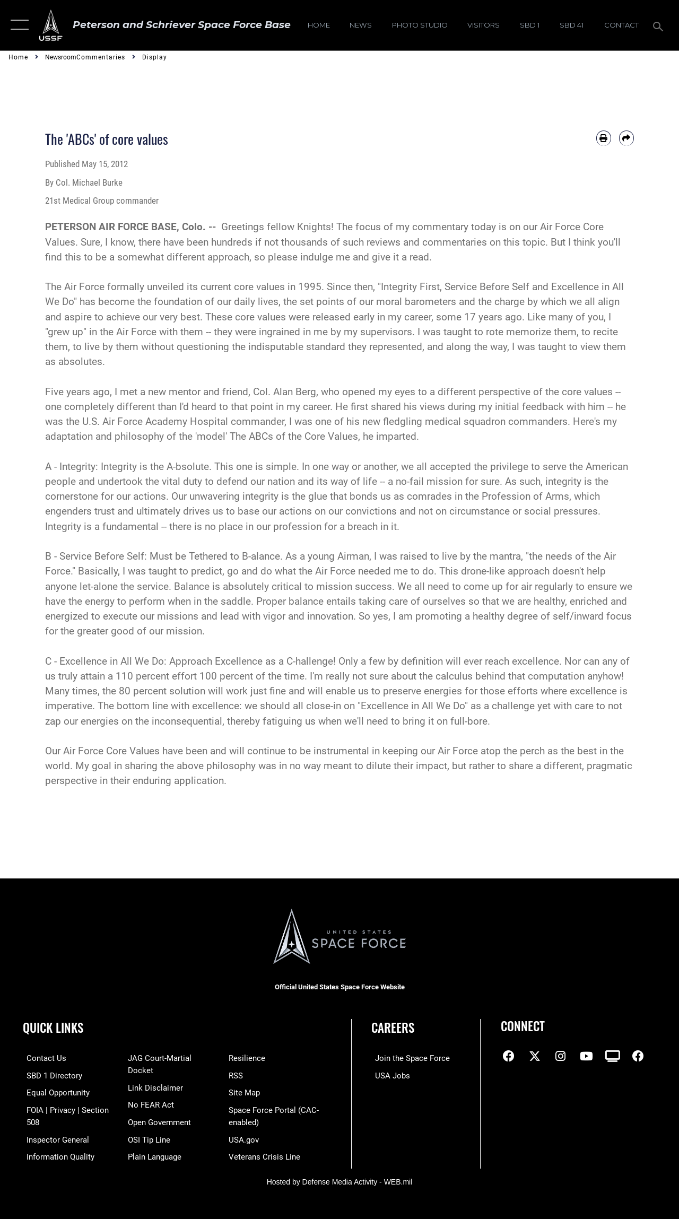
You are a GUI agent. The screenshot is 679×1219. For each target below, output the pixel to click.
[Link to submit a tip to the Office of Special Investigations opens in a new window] (147, 1126)
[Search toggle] (660, 25)
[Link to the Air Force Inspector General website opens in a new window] (54, 1138)
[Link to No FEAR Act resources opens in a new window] (149, 1092)
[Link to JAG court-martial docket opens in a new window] (171, 1058)
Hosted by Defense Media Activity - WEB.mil (340, 1175)
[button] (17, 25)
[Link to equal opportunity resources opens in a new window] (54, 1092)
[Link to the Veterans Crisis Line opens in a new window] (266, 1155)
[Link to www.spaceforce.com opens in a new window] (408, 1058)
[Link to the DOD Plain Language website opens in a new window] (153, 1143)
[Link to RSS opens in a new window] (237, 1075)
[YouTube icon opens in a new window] (586, 1056)
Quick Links (53, 1028)
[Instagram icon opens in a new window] (561, 1056)
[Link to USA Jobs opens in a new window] (388, 1075)
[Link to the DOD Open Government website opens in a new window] (157, 1109)
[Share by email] (626, 137)
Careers (392, 1028)
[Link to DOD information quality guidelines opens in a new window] (57, 1155)
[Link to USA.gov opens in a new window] (245, 1138)
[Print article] (603, 137)
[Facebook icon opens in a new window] (509, 1056)
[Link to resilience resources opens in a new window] (248, 1058)
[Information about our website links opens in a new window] (153, 1075)
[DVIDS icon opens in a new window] (612, 1056)
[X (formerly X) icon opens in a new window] (535, 1056)
